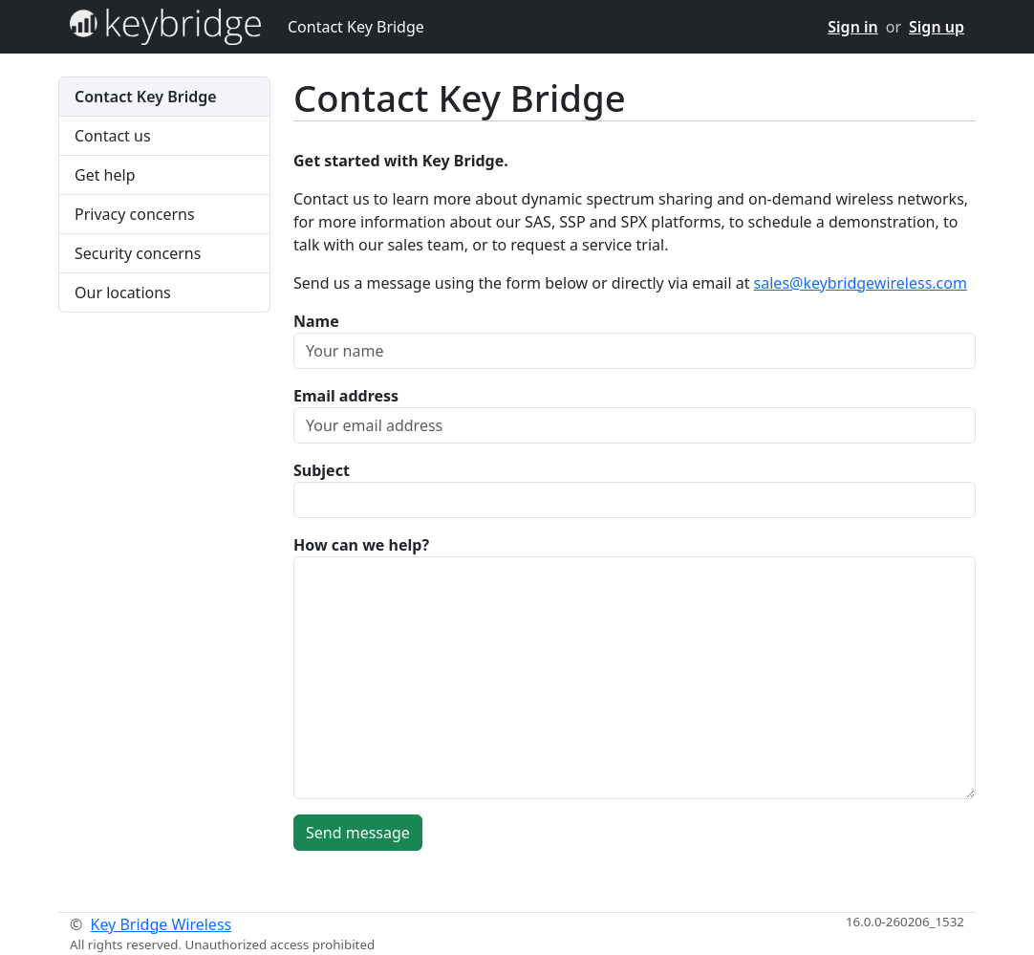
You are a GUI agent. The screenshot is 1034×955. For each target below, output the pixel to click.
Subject (321, 470)
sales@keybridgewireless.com (860, 282)
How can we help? (361, 544)
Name (316, 321)
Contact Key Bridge (356, 26)
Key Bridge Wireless (160, 924)
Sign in (852, 26)
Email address (346, 395)
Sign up (936, 26)
